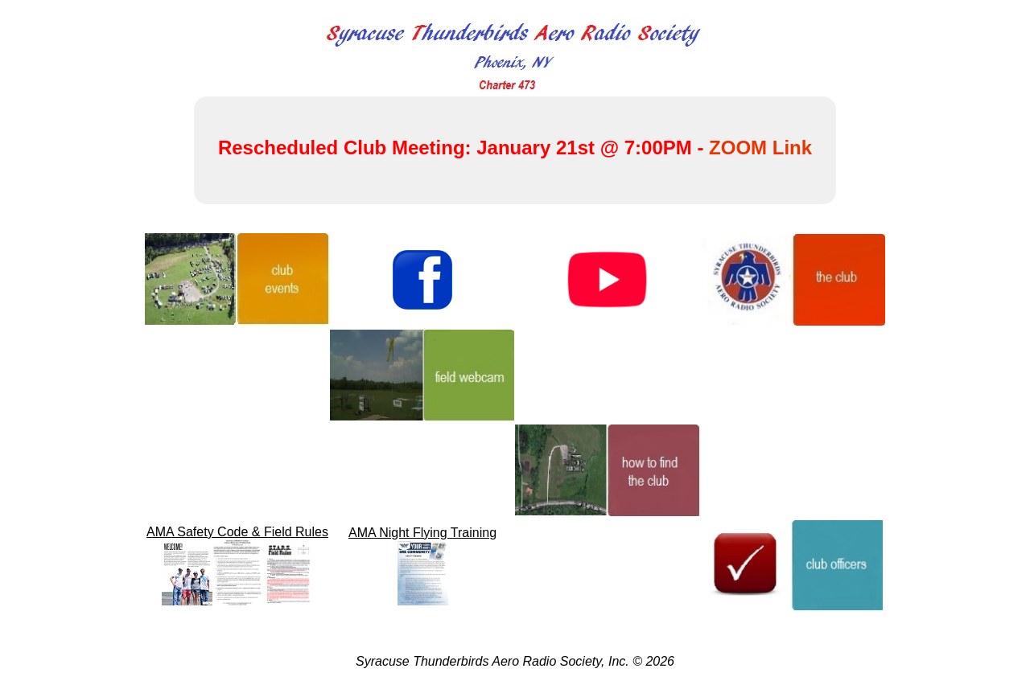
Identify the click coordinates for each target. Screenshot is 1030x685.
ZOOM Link (760, 147)
